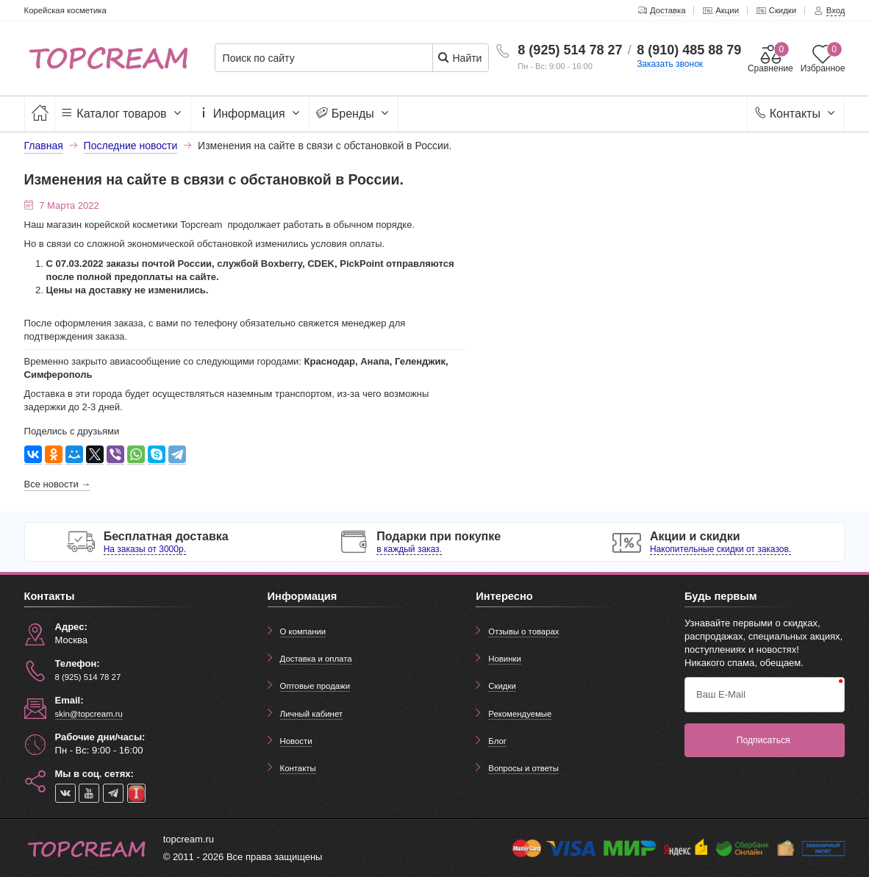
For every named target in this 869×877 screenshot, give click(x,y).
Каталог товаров (123, 113)
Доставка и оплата (316, 658)
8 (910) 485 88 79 (689, 50)
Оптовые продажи (315, 685)
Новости (296, 741)
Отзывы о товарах (523, 631)
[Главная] (39, 113)
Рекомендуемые (519, 713)
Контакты (796, 113)
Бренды (353, 113)
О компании (303, 631)
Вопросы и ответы (523, 768)
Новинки (504, 658)
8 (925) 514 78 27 (570, 50)
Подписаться (763, 740)
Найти (459, 58)
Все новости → (57, 484)
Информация (250, 113)
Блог (497, 741)
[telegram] (113, 793)
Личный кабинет (311, 713)
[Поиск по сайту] (329, 58)
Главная (43, 145)
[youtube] (89, 793)
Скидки (501, 685)
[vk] (65, 793)
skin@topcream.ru (89, 713)
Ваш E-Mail (720, 694)
